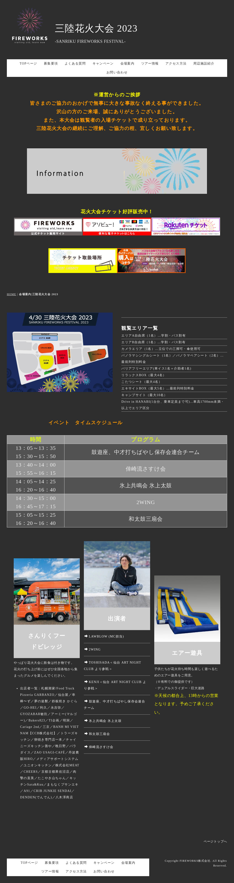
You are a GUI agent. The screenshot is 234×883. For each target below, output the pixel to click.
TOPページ (28, 63)
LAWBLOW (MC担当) (104, 636)
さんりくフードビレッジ (46, 641)
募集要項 (51, 63)
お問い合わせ (117, 72)
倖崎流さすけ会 (99, 747)
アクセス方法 (175, 63)
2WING (93, 649)
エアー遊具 (187, 653)
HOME (11, 294)
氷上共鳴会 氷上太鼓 (103, 721)
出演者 (117, 619)
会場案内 (127, 63)
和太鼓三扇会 (97, 734)
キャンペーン (103, 63)
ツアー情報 (150, 63)
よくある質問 (75, 63)
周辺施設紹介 (203, 63)
